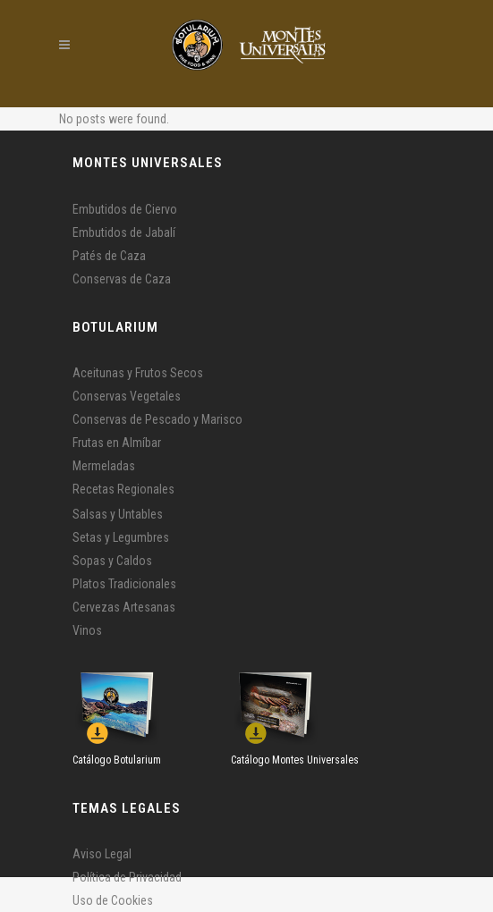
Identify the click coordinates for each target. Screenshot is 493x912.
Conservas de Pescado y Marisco (157, 419)
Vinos (87, 630)
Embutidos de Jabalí (123, 232)
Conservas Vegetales (126, 396)
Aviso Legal (102, 854)
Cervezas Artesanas (123, 607)
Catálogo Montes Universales (295, 760)
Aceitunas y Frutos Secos (137, 373)
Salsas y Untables (117, 514)
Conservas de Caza (121, 279)
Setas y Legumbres (120, 537)
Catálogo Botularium (116, 760)
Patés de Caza (109, 256)
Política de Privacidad (127, 877)
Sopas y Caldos (112, 560)
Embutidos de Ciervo (124, 209)
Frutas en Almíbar (116, 442)
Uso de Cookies (112, 900)
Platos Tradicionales (124, 584)
